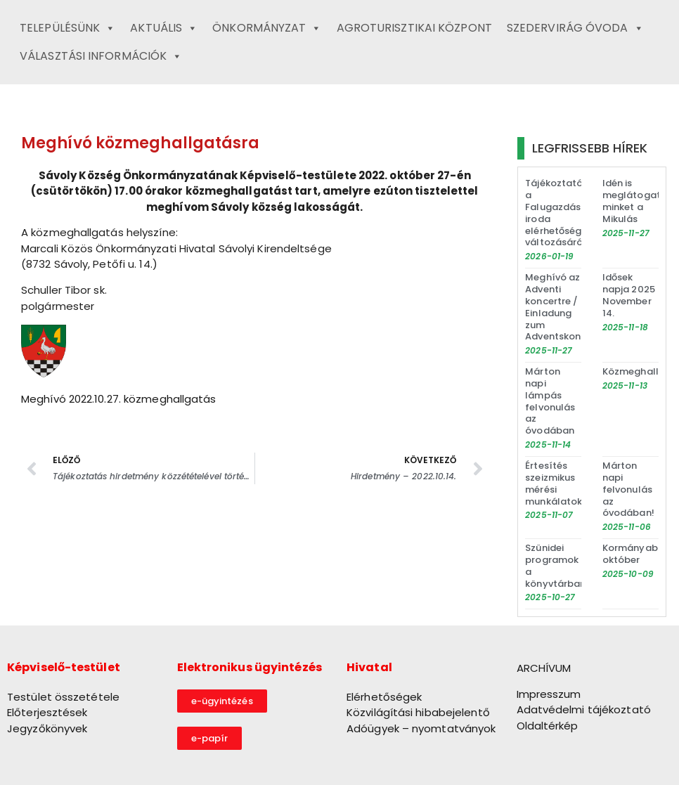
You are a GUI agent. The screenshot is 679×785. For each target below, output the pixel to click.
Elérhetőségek (384, 696)
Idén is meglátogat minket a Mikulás (631, 201)
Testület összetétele (63, 696)
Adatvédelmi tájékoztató (584, 709)
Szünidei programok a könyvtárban (555, 565)
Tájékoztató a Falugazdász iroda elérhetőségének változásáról (564, 212)
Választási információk (101, 56)
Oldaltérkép (547, 725)
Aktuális (164, 28)
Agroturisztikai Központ (414, 28)
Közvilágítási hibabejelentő (418, 712)
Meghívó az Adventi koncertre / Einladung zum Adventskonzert (562, 307)
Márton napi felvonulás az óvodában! (628, 489)
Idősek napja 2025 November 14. (628, 295)
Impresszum (549, 694)
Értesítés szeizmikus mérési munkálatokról (560, 483)
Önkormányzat (266, 28)
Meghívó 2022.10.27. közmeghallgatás (118, 398)
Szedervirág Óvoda (575, 28)
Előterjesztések (47, 712)
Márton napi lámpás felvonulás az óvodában (550, 401)
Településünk (67, 28)
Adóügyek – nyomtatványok (421, 728)
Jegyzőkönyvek (47, 728)
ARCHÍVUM (544, 668)
